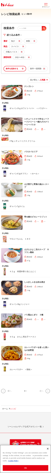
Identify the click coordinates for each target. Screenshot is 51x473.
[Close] (48, 449)
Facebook (30, 420)
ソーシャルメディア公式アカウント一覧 (24, 427)
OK (25, 469)
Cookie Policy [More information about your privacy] (13, 461)
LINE (10, 420)
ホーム (5, 409)
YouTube (41, 420)
